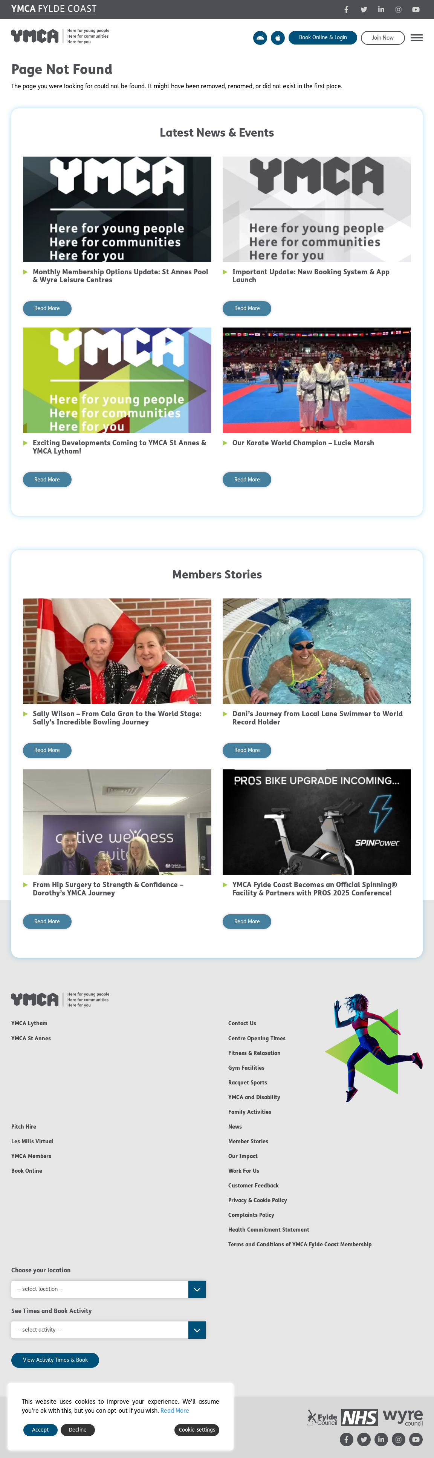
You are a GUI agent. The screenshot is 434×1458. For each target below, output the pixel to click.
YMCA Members (31, 1156)
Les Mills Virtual (32, 1141)
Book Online (26, 1170)
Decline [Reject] (78, 1430)
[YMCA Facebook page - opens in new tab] (346, 9)
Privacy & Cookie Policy (257, 1200)
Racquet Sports (247, 1082)
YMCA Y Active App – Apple (278, 38)
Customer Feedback (253, 1185)
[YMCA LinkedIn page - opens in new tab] (381, 9)
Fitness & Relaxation (254, 1053)
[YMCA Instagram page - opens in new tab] (398, 9)
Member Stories (248, 1141)
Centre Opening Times (257, 1038)
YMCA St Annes (31, 1038)
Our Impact (243, 1156)
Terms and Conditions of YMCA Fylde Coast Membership (300, 1244)
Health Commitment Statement (268, 1229)
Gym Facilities (246, 1067)
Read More (47, 308)
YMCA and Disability (254, 1097)
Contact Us (242, 1023)
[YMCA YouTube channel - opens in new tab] (416, 9)
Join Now (383, 38)
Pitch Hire (23, 1126)
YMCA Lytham (29, 1023)
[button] (417, 37)
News (235, 1126)
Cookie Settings (197, 1430)
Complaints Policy (251, 1215)
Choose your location (41, 1270)
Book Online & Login (323, 37)
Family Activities (249, 1112)
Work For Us (243, 1170)
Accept (40, 1430)
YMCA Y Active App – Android (260, 38)
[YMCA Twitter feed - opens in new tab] (364, 9)
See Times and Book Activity (51, 1311)
